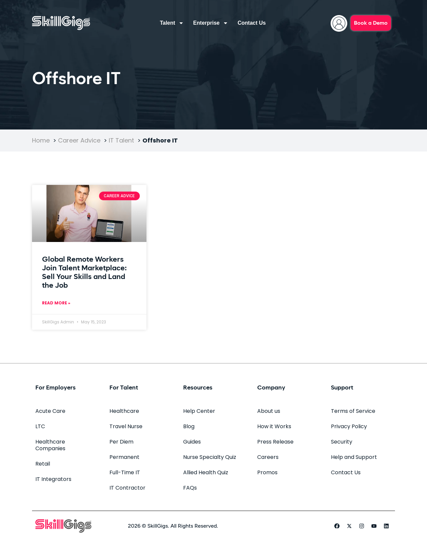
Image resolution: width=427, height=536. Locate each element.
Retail (42, 464)
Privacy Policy (349, 426)
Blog (188, 426)
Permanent (124, 457)
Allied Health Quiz (205, 472)
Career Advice (79, 140)
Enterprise (210, 23)
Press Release (275, 442)
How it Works (274, 426)
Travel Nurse (125, 426)
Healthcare (124, 411)
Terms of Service (353, 411)
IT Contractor (127, 488)
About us (268, 411)
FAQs (190, 488)
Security (341, 442)
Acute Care (50, 411)
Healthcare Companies (50, 445)
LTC (40, 426)
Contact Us (252, 23)
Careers (268, 457)
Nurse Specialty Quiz (209, 457)
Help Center (199, 411)
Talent (172, 23)
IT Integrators (53, 479)
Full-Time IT (124, 472)
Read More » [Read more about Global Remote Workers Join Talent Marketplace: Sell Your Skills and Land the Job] (56, 303)
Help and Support (354, 457)
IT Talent (121, 140)
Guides (192, 442)
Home (41, 140)
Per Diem (121, 442)
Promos (267, 472)
